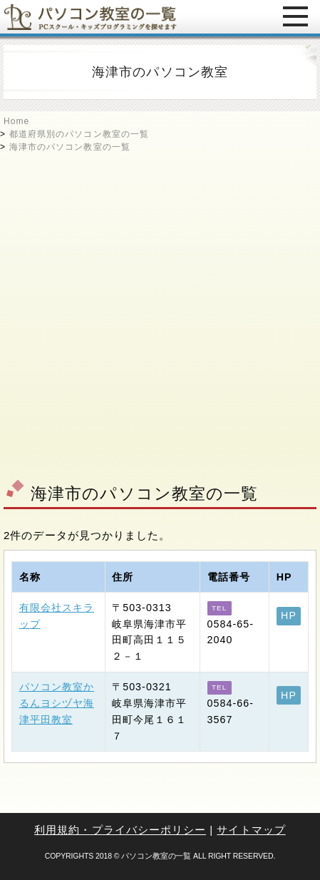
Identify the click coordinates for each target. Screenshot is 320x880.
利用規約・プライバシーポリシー (120, 830)
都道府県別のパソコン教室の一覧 (79, 134)
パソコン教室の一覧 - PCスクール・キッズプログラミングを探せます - (90, 17)
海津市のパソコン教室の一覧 (69, 147)
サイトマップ (251, 830)
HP (288, 615)
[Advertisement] (160, 313)
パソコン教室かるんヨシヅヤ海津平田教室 (56, 703)
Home (16, 121)
